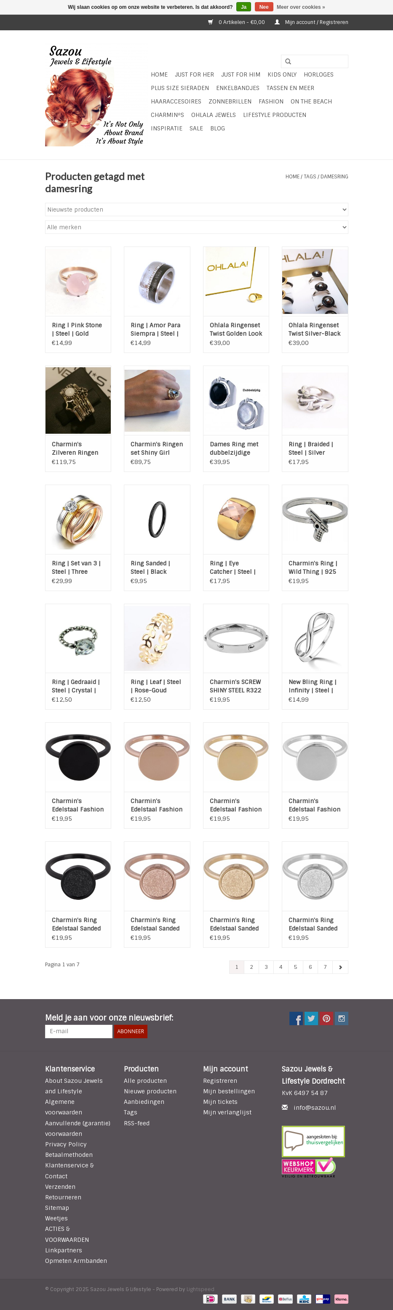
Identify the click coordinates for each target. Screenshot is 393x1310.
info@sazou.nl (315, 1107)
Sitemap (57, 1208)
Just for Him (240, 74)
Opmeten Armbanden (76, 1261)
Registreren (220, 1081)
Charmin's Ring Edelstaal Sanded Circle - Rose (155, 924)
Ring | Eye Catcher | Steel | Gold (233, 568)
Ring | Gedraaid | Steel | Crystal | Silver (76, 686)
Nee (264, 7)
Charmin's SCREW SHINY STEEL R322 (235, 686)
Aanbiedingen (144, 1102)
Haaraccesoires (176, 101)
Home (159, 74)
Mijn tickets (220, 1102)
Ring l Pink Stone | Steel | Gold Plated (77, 329)
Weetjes (56, 1218)
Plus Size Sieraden (180, 88)
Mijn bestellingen (229, 1091)
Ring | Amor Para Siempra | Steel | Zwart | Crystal (155, 329)
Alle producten (145, 1081)
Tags (310, 176)
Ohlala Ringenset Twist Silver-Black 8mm (314, 329)
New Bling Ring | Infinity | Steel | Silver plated (313, 686)
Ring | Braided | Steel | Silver (311, 448)
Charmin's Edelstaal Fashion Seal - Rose (156, 805)
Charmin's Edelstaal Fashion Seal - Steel (314, 805)
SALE (196, 128)
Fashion (271, 101)
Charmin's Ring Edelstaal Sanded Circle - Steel (313, 924)
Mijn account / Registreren (311, 22)
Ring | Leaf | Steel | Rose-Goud (156, 686)
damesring (334, 176)
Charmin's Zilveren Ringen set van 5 (75, 448)
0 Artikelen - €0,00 (237, 22)
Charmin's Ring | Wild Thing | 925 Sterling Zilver (313, 568)
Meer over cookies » (301, 7)
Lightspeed (200, 1289)
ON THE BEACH (311, 101)
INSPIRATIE (166, 128)
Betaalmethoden (69, 1155)
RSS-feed (137, 1123)
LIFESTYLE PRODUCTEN (274, 115)
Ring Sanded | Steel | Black (150, 567)
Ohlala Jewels (213, 115)
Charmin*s (167, 115)
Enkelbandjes (237, 88)
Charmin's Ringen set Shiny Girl (157, 448)
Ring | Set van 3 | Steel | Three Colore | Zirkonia (77, 568)
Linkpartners (63, 1250)
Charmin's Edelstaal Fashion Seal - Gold (236, 805)
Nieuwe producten (150, 1091)
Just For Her (194, 74)
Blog (217, 128)
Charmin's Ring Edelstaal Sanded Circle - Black (76, 924)
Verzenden (60, 1187)
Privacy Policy (66, 1144)
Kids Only (282, 74)
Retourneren (63, 1197)
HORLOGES (319, 74)
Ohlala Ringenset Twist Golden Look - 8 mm (236, 329)
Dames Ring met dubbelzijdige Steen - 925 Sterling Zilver (234, 448)
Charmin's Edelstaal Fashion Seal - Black (78, 805)
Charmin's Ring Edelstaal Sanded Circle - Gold (234, 924)
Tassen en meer (290, 88)
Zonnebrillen (230, 101)
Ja (243, 7)
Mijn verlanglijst (227, 1112)
